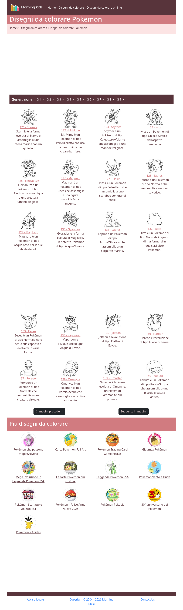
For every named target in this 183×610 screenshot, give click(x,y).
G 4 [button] (69, 99)
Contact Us (147, 599)
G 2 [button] (49, 99)
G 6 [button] (89, 99)
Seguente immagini (133, 411)
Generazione (22, 99)
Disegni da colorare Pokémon (67, 28)
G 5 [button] (79, 99)
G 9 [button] (119, 99)
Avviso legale (35, 599)
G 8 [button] (109, 99)
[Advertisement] (91, 60)
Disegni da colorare (71, 7)
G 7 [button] (99, 99)
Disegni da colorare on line (104, 7)
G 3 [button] (59, 99)
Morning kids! (26, 7)
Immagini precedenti (49, 411)
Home (52, 7)
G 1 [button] (39, 99)
